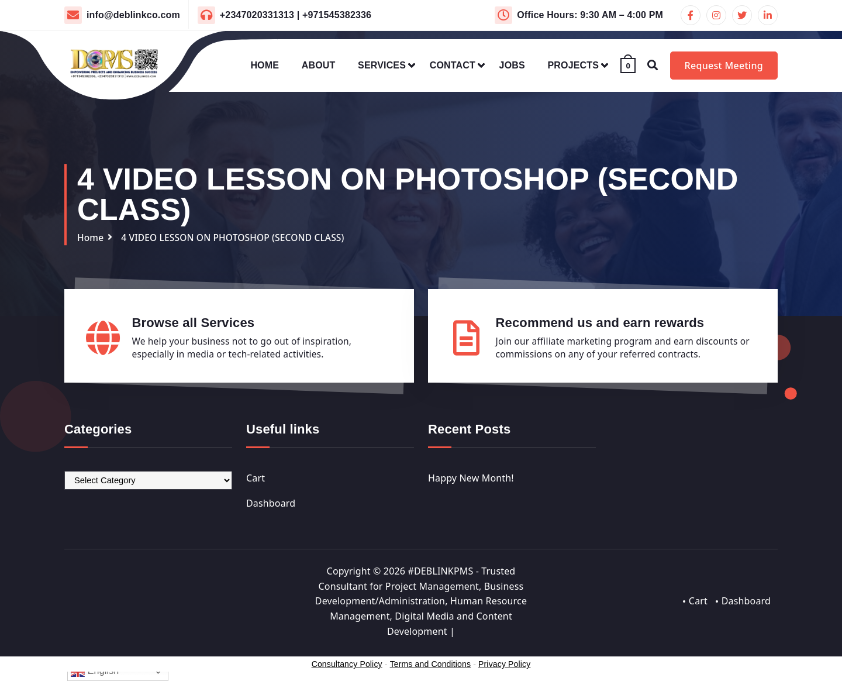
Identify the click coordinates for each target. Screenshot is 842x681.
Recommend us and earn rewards (600, 322)
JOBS (512, 65)
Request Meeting (724, 65)
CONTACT (452, 65)
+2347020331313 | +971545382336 (295, 15)
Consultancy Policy (347, 664)
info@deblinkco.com (133, 15)
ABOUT (319, 65)
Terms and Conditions (430, 664)
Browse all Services (193, 322)
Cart (255, 478)
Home (91, 237)
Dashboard (270, 503)
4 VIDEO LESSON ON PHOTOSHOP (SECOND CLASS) (237, 237)
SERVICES (382, 65)
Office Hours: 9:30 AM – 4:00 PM (590, 15)
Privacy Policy (504, 664)
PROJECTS (573, 65)
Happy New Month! (471, 478)
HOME (264, 65)
